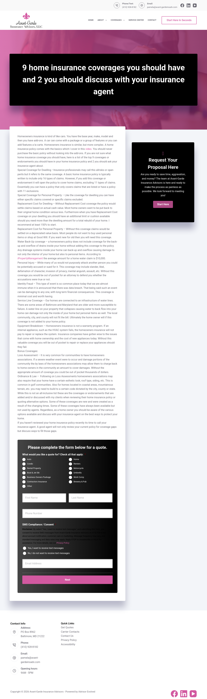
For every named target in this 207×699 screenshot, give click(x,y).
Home (91, 20)
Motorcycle (79, 468)
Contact (152, 20)
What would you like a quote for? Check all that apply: (54, 454)
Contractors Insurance (37, 481)
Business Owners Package (39, 477)
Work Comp (79, 477)
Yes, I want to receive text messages (46, 548)
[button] (163, 204)
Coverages (118, 20)
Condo (30, 464)
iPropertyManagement (30, 258)
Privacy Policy (63, 543)
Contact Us (67, 633)
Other (29, 486)
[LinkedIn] (188, 5)
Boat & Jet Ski (33, 472)
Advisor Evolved (86, 689)
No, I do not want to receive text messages (49, 553)
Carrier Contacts (70, 629)
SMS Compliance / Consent (39, 524)
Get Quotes (67, 625)
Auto (29, 459)
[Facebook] (182, 5)
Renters (77, 464)
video (88, 148)
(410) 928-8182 (129, 7)
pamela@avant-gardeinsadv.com (162, 7)
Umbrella (78, 472)
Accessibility (68, 642)
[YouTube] (195, 5)
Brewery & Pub (80, 481)
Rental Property (34, 468)
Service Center (136, 20)
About (103, 20)
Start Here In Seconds (179, 20)
